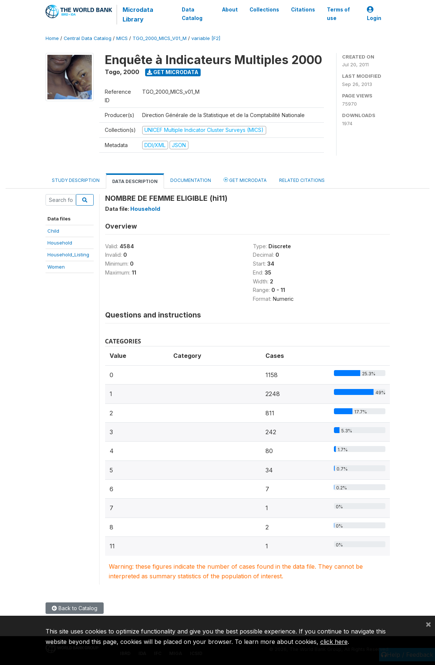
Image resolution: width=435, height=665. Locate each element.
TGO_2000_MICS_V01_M (160, 38)
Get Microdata (172, 72)
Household (59, 243)
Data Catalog (192, 14)
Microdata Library (138, 14)
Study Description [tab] (76, 180)
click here (334, 641)
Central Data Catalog (87, 38)
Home (52, 38)
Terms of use (338, 14)
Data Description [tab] (135, 181)
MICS (122, 38)
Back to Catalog (74, 608)
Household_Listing (68, 254)
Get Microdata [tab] (245, 180)
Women (56, 267)
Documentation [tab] (190, 180)
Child (53, 231)
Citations (303, 10)
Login (374, 14)
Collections (264, 10)
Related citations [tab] (302, 180)
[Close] (428, 623)
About (230, 10)
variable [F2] (205, 38)
